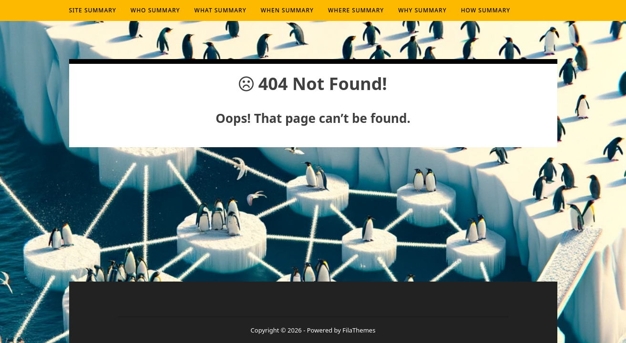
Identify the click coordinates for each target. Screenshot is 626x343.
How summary (486, 10)
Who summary (155, 10)
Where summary (356, 10)
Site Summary (92, 10)
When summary (287, 10)
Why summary (422, 10)
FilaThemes (358, 330)
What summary (220, 10)
